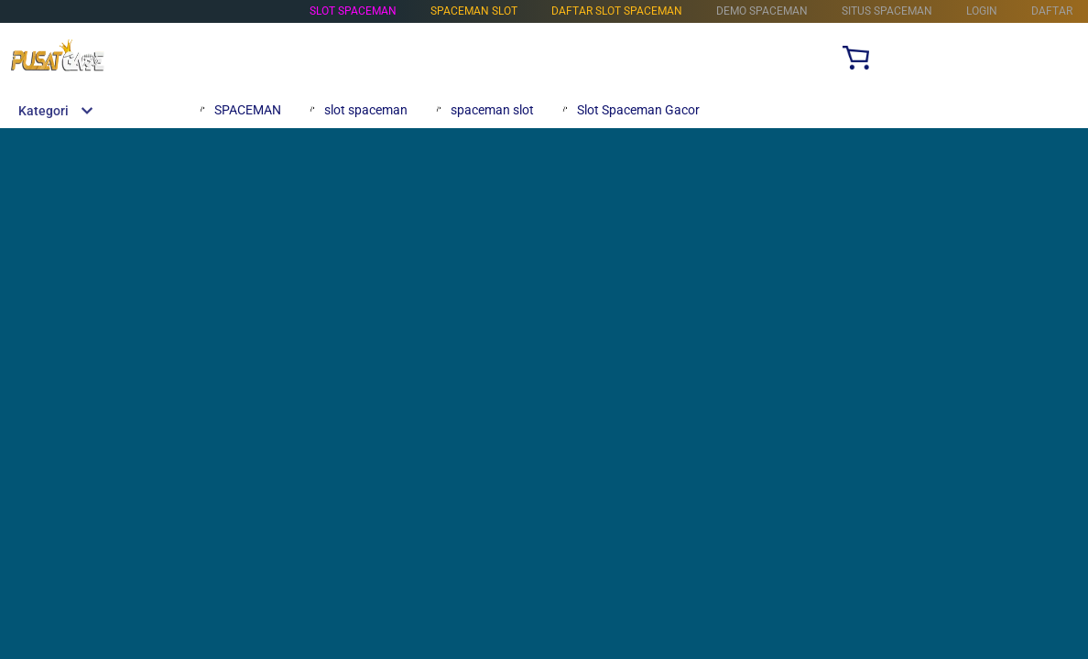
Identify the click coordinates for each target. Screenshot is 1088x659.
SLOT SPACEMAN (353, 11)
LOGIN (981, 11)
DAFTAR (1051, 11)
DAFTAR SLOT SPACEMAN (616, 11)
